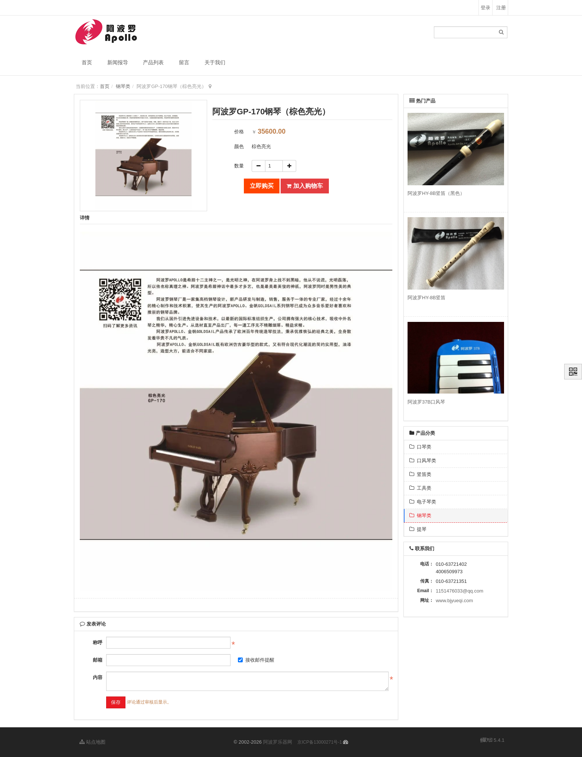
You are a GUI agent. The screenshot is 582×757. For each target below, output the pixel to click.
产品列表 (153, 62)
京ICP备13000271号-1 (319, 742)
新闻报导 (117, 62)
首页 (87, 62)
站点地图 (92, 742)
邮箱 (97, 660)
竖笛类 (420, 474)
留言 (184, 62)
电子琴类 (422, 502)
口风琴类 (422, 460)
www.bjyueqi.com (454, 600)
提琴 (417, 529)
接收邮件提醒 (256, 660)
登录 (485, 7)
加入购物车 (305, 186)
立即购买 (262, 186)
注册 (501, 7)
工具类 (420, 488)
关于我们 (215, 62)
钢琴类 (123, 86)
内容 (97, 677)
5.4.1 (492, 740)
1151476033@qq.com (459, 591)
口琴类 (420, 447)
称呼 (97, 642)
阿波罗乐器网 (277, 742)
